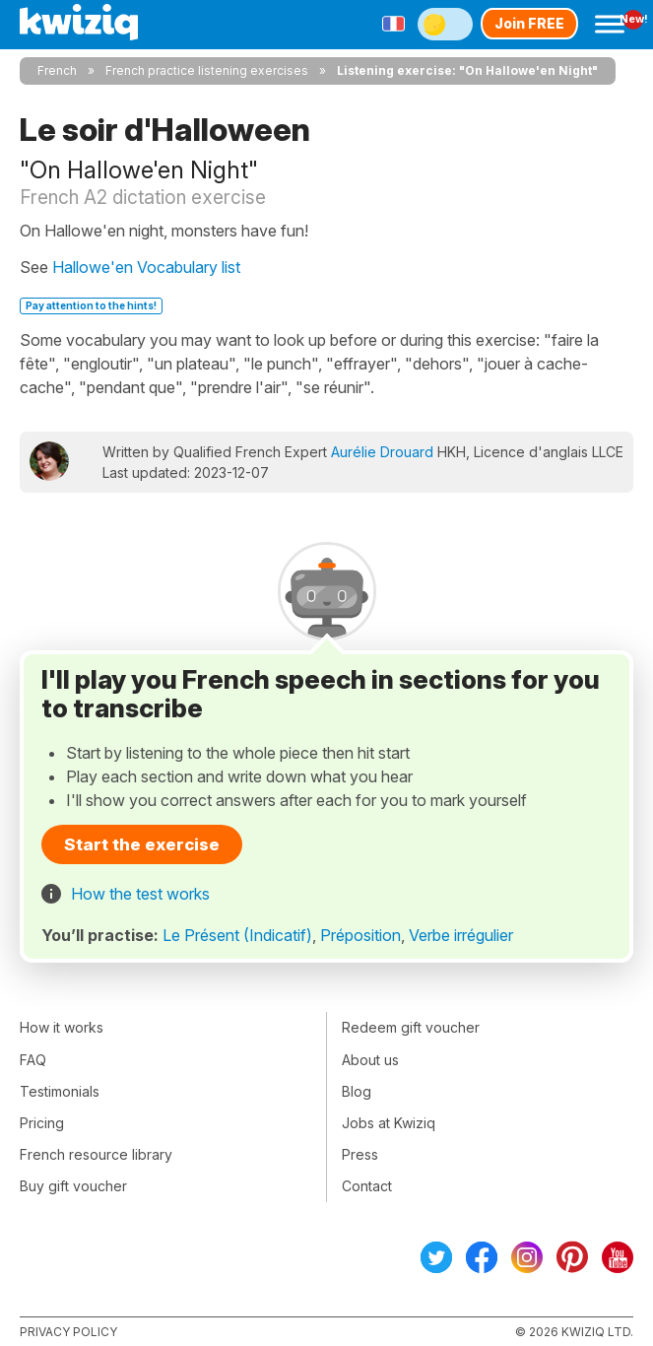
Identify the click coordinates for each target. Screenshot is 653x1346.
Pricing (42, 1122)
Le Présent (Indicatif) (237, 935)
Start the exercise (142, 844)
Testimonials (59, 1091)
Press (360, 1154)
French (57, 70)
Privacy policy (68, 1331)
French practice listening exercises (206, 70)
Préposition (360, 935)
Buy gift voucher (73, 1186)
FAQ (33, 1059)
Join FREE (529, 23)
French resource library (96, 1154)
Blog (356, 1091)
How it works (61, 1027)
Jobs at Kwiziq (388, 1122)
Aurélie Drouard (382, 451)
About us (370, 1059)
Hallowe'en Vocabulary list (146, 267)
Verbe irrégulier (461, 935)
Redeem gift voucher (411, 1027)
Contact (367, 1186)
